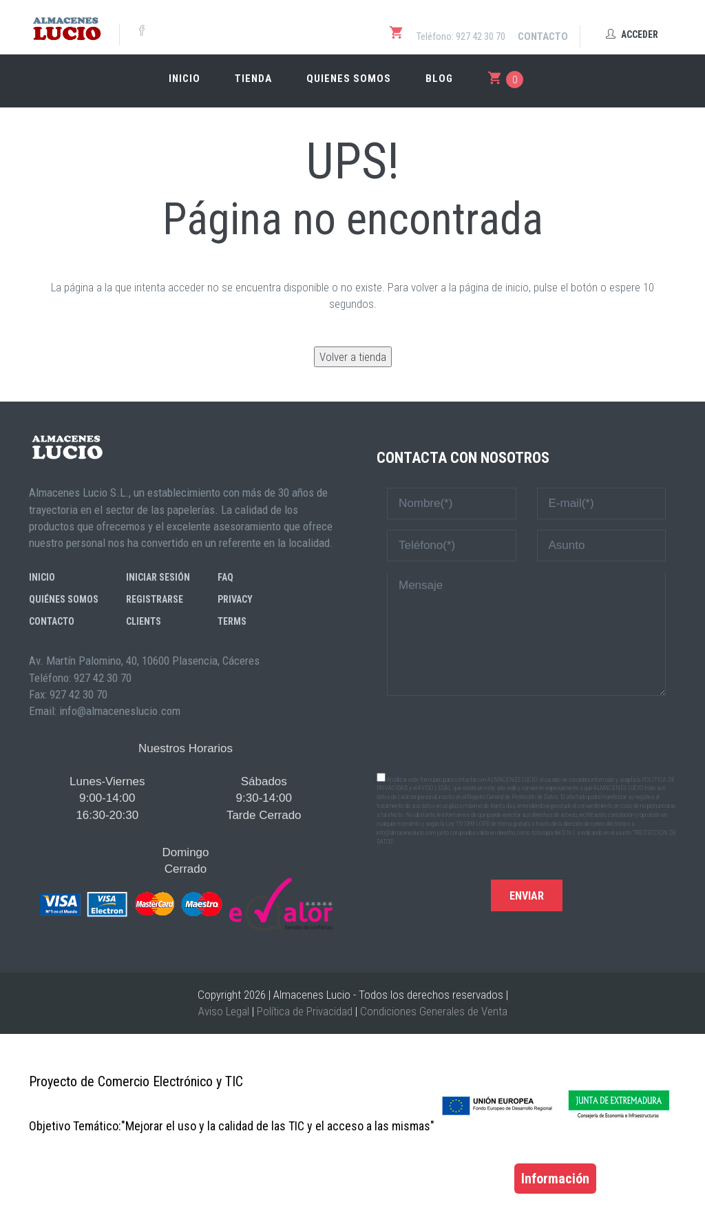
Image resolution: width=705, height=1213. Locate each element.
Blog (439, 78)
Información (555, 1178)
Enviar (526, 895)
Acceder (632, 34)
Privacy (235, 599)
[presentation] (526, 733)
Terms (232, 621)
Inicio (184, 78)
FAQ (225, 577)
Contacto (543, 36)
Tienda (253, 78)
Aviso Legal (223, 1011)
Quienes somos (348, 78)
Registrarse (154, 599)
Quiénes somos (63, 599)
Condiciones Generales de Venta (433, 1011)
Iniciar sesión (158, 577)
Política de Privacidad (304, 1011)
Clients (143, 621)
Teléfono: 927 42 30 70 (461, 36)
